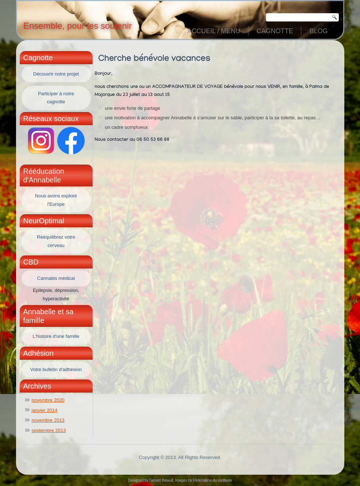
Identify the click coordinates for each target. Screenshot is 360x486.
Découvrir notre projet (56, 74)
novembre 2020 (48, 400)
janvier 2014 (45, 410)
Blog (318, 31)
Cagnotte (274, 31)
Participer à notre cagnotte (56, 98)
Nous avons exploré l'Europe (56, 200)
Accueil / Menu (213, 31)
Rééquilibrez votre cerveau (56, 241)
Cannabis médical (56, 278)
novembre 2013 (48, 420)
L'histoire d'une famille (56, 336)
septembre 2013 (49, 430)
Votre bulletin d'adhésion (56, 369)
